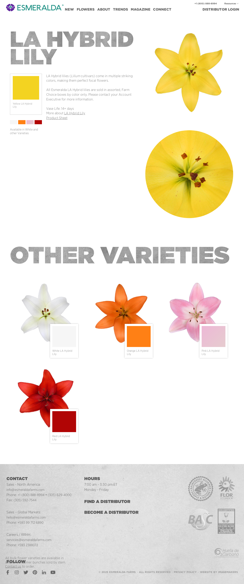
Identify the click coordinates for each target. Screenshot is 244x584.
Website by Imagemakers (219, 572)
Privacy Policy (185, 572)
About (103, 9)
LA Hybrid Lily (74, 113)
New (69, 9)
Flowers (85, 9)
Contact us (13, 566)
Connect (162, 9)
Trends (120, 9)
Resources (230, 3)
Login (221, 9)
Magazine (140, 9)
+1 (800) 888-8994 (206, 3)
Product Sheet (56, 118)
